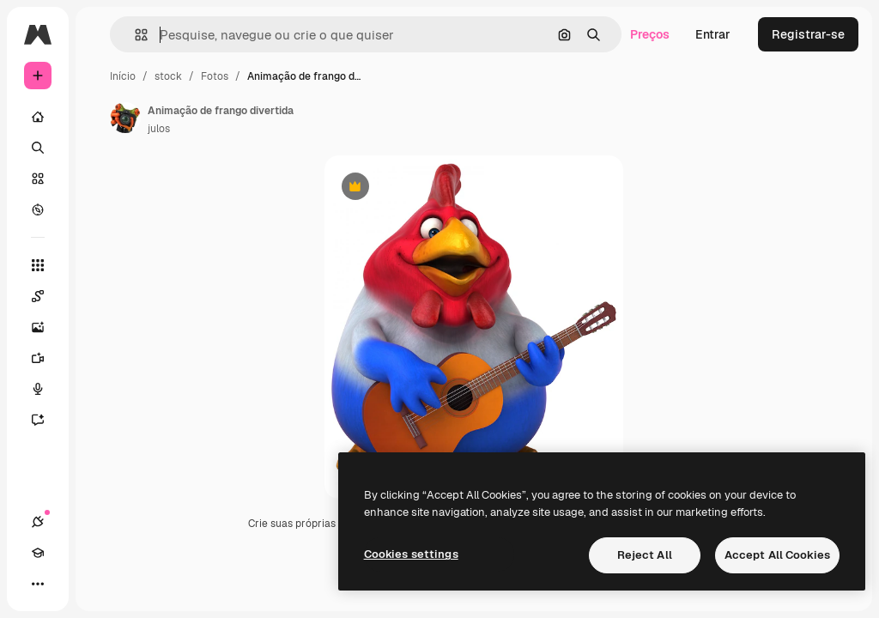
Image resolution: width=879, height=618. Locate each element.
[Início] (38, 116)
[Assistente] (46, 419)
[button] (134, 34)
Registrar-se (808, 34)
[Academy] (38, 552)
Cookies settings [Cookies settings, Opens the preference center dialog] (411, 554)
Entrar (712, 34)
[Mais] (38, 583)
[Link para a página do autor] (125, 117)
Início (123, 76)
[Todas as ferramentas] (38, 265)
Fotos (214, 76)
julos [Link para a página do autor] (159, 129)
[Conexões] (38, 522)
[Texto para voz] (46, 389)
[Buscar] (38, 147)
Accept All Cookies (777, 555)
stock (168, 76)
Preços (650, 34)
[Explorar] (38, 209)
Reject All (644, 555)
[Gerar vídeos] (46, 358)
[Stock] (38, 178)
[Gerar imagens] (46, 327)
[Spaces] (46, 296)
